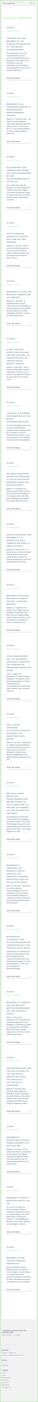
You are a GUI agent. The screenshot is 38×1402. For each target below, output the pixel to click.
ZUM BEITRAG (19, 80)
